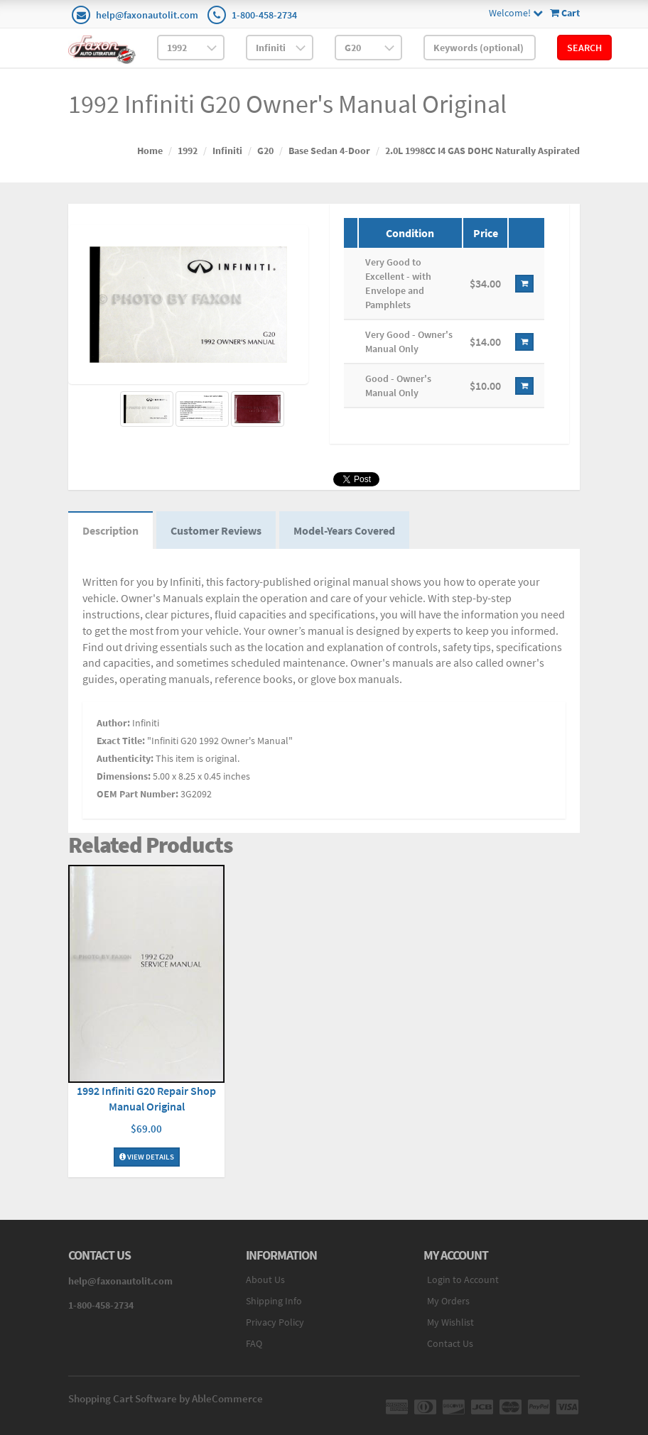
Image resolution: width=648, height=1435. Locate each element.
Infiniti (227, 150)
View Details (146, 1157)
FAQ (254, 1343)
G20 (265, 150)
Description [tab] (110, 530)
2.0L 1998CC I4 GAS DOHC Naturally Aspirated (482, 150)
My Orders (448, 1300)
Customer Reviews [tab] (216, 530)
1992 (188, 150)
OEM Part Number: (137, 793)
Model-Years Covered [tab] (344, 530)
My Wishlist (450, 1322)
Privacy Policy (275, 1322)
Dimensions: (124, 776)
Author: (113, 722)
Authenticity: (125, 758)
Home (150, 150)
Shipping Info (274, 1300)
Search (584, 47)
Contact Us (450, 1343)
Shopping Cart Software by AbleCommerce (165, 1398)
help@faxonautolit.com (147, 15)
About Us (265, 1279)
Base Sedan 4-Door (329, 150)
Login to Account (463, 1279)
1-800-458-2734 (264, 15)
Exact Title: (121, 740)
